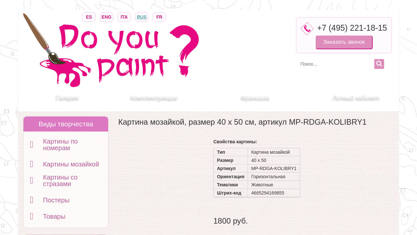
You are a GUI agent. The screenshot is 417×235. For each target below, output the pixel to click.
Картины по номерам (60, 144)
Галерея (67, 97)
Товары (54, 216)
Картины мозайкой (71, 164)
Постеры (56, 200)
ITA (124, 16)
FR (159, 16)
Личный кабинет (356, 97)
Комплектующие (154, 97)
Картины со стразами (60, 180)
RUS (142, 16)
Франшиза (255, 97)
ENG (106, 16)
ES (89, 16)
